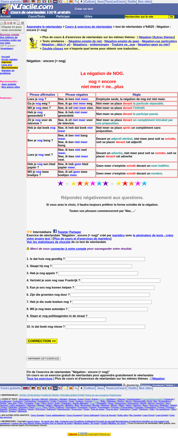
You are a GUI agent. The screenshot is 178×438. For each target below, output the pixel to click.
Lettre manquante (17, 405)
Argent (81, 399)
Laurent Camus (33, 421)
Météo (121, 405)
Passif (31, 407)
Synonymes (77, 409)
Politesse (60, 407)
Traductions (125, 409)
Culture (90, 388)
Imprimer (6, 62)
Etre (155, 401)
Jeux (100, 388)
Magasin (41, 405)
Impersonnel (133, 403)
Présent (161, 407)
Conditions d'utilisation (85, 421)
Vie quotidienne (163, 409)
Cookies (104, 423)
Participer (63, 16)
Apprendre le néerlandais (44, 26)
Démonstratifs (139, 401)
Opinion (173, 405)
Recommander (9, 67)
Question (13, 409)
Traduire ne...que (123, 44)
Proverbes (139, 407)
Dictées (121, 401)
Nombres (137, 405)
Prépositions (150, 407)
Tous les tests (112, 409)
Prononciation (127, 407)
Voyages (12, 411)
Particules (23, 407)
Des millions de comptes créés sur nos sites (10, 38)
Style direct (40, 409)
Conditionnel (5, 401)
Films (20, 403)
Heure (110, 403)
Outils (132, 388)
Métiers (114, 405)
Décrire (129, 401)
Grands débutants (80, 403)
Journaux (4, 405)
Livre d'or (6, 65)
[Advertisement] (11, 117)
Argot (87, 399)
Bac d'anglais (135, 415)
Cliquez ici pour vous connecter (11, 28)
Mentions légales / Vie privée (86, 423)
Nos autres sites (10, 87)
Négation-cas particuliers (159, 41)
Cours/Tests (36, 16)
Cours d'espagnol (74, 415)
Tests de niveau (97, 409)
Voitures (3, 411)
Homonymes (120, 403)
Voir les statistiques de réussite (48, 242)
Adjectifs (44, 399)
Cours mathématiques (55, 415)
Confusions (18, 401)
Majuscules (59, 405)
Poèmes (92, 407)
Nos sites (145, 388)
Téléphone (143, 409)
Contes (53, 401)
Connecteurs (43, 401)
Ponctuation (70, 407)
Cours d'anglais (38, 415)
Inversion (160, 403)
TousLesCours (116, 388)
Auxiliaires (111, 399)
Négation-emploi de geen (121, 41)
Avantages (7, 48)
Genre (50, 403)
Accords (35, 399)
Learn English (162, 415)
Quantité (4, 409)
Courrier (88, 401)
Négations (80, 44)
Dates (103, 401)
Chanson (121, 399)
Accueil (5, 16)
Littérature (31, 405)
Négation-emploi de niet (85, 41)
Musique (96, 405)
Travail (134, 409)
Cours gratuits (11, 388)
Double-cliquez (52, 48)
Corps (71, 401)
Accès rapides (9, 59)
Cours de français (108, 415)
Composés (169, 399)
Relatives (23, 409)
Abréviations (24, 399)
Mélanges (105, 405)
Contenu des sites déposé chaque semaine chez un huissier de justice (42, 423)
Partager (75, 232)
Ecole (149, 401)
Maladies (69, 405)
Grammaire (66, 403)
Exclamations (164, 401)
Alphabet (63, 399)
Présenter (170, 407)
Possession (83, 407)
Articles (95, 399)
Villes (173, 409)
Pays (45, 407)
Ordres (4, 407)
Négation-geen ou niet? (154, 44)
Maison (49, 405)
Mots (77, 405)
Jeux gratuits (8, 84)
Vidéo (152, 409)
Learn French (148, 415)
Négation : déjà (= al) (56, 44)
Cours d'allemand (91, 415)
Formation (29, 403)
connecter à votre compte (68, 248)
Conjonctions (30, 401)
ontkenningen (99, 44)
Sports (31, 409)
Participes (13, 407)
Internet (151, 403)
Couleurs (79, 401)
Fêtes (43, 403)
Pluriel (51, 407)
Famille (3, 403)
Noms (145, 405)
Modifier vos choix (117, 423)
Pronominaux (104, 407)
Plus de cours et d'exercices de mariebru (82, 238)
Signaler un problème (7, 72)
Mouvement (85, 405)
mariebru (118, 235)
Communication (134, 399)
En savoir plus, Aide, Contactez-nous (57, 421)
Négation (145, 37)
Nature (129, 405)
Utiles (88, 16)
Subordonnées (63, 409)
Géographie (102, 403)
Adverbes (54, 399)
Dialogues (111, 401)
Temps (86, 409)
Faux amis (12, 403)
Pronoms (115, 407)
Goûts (57, 403)
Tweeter (63, 232)
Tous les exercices (39, 378)
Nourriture (153, 405)
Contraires (62, 401)
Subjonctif (51, 409)
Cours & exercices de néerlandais (88, 26)
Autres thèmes (163, 37)
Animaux (72, 399)
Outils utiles (123, 415)
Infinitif (143, 403)
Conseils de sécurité (106, 421)
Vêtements (22, 411)
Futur (37, 403)
